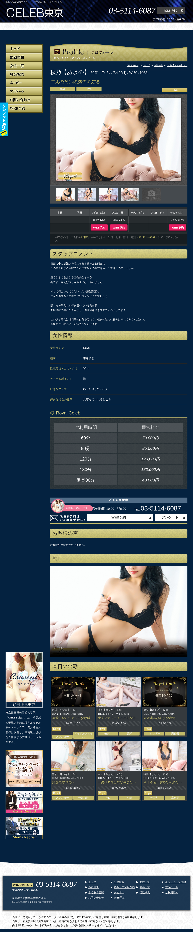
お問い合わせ (96, 897)
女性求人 (119, 892)
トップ (92, 882)
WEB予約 (170, 10)
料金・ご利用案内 (124, 887)
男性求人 (145, 892)
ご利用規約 (171, 892)
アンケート (170, 517)
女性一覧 (145, 882)
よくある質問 (96, 892)
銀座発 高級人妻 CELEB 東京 (40, 902)
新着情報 (93, 887)
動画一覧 (145, 887)
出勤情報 (119, 882)
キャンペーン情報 (175, 882)
